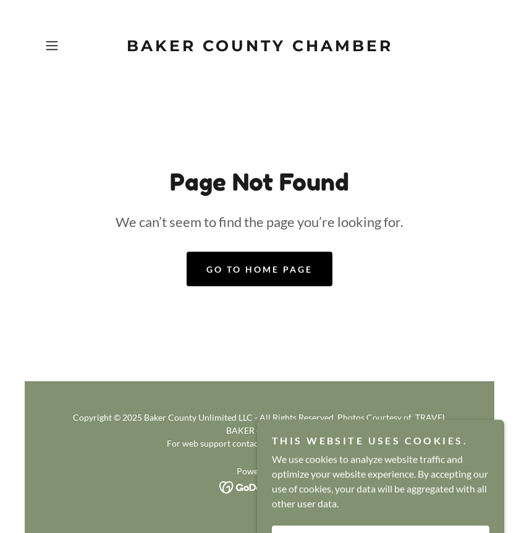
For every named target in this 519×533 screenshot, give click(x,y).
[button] (73, 45)
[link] (259, 47)
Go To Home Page (259, 269)
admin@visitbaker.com (306, 443)
